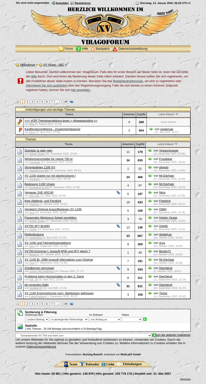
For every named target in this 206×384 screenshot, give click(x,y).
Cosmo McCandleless (41, 271)
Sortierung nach (34, 314)
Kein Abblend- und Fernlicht (42, 201)
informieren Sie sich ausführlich (46, 85)
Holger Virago (37, 153)
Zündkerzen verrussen (39, 268)
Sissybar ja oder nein (38, 150)
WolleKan (165, 234)
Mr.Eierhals (166, 175)
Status (125, 314)
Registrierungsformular (128, 81)
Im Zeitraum (96, 314)
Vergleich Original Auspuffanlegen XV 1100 (53, 209)
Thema (69, 114)
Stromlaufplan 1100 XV (39, 167)
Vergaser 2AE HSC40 (38, 192)
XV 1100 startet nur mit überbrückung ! (50, 175)
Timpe (163, 293)
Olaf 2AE (34, 195)
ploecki (163, 167)
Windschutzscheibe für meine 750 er (48, 159)
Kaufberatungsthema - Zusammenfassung (52, 129)
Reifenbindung (34, 234)
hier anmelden (80, 90)
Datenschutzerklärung (41, 346)
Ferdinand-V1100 (39, 187)
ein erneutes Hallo (36, 285)
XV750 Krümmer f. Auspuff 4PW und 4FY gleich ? (57, 251)
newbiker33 (35, 288)
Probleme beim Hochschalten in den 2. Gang (54, 276)
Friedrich (34, 204)
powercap (166, 129)
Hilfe (34, 76)
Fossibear (35, 162)
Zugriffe (141, 114)
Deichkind (165, 268)
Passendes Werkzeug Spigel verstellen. (50, 217)
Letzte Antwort (168, 114)
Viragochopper (169, 150)
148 (65, 101)
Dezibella (34, 178)
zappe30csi (35, 237)
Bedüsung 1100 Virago (39, 184)
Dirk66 (33, 229)
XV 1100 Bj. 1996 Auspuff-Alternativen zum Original (58, 259)
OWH (162, 209)
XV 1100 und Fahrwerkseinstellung (47, 243)
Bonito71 (34, 254)
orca (31, 212)
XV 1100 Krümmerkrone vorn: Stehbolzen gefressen (59, 293)
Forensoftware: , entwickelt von (103, 354)
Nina (31, 123)
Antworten (129, 114)
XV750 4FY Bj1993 (37, 226)
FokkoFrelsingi (37, 296)
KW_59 (33, 279)
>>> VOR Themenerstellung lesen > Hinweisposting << (60, 120)
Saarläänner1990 (39, 170)
